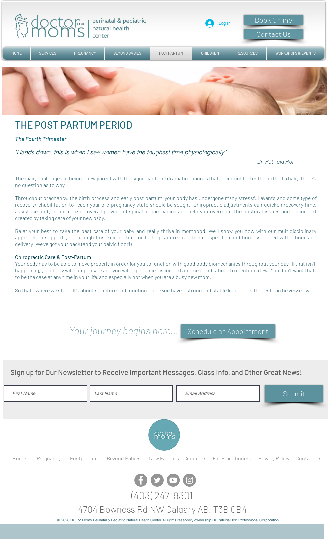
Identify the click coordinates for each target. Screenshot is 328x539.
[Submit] (294, 393)
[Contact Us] (273, 34)
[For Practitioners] (232, 458)
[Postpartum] (83, 458)
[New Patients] (164, 458)
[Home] (19, 458)
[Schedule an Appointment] (228, 331)
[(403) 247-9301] (162, 495)
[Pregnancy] (48, 458)
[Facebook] (140, 480)
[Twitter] (157, 480)
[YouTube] (173, 480)
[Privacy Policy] (274, 458)
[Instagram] (189, 480)
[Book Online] (273, 20)
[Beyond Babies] (123, 458)
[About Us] (196, 458)
